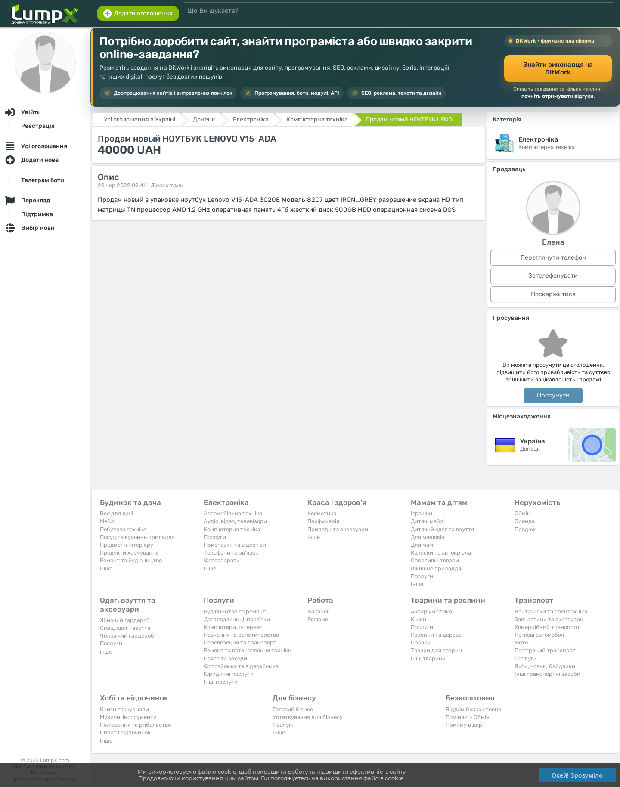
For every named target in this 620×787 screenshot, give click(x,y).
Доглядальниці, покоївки (237, 619)
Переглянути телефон (553, 257)
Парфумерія (323, 521)
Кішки (418, 619)
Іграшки (421, 513)
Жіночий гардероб (125, 620)
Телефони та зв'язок (231, 552)
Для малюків (427, 537)
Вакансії (318, 611)
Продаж (525, 529)
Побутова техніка (123, 529)
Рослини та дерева (436, 635)
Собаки (421, 642)
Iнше (106, 568)
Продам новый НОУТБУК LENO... (411, 119)
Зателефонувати (553, 275)
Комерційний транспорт (547, 627)
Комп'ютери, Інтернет (233, 627)
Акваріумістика (431, 611)
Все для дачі (116, 513)
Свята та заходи (225, 658)
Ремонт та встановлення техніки (247, 650)
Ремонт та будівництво (131, 560)
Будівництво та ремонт (235, 611)
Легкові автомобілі (539, 635)
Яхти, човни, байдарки (545, 666)
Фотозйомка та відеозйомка (241, 666)
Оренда (525, 521)
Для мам (422, 545)
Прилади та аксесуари (337, 529)
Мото (521, 642)
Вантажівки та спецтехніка (551, 611)
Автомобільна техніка (233, 513)
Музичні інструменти (128, 717)
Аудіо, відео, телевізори (235, 521)
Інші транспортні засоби (547, 674)
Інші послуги (221, 682)
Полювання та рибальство (135, 725)
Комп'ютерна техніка (232, 529)
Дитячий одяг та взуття (442, 529)
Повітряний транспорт (545, 650)
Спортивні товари (435, 560)
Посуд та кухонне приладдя (137, 537)
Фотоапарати (222, 560)
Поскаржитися (553, 294)
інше (106, 651)
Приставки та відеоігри (235, 545)
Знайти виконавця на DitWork (558, 68)
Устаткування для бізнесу (308, 717)
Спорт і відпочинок (125, 732)
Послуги (215, 537)
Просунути (553, 395)
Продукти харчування (129, 552)
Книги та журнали (124, 709)
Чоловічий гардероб (127, 635)
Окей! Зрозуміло (577, 775)
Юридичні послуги (229, 674)
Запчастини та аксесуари (549, 619)
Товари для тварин (436, 650)
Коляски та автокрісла (441, 552)
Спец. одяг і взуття (125, 628)
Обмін (522, 513)
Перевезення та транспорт (240, 642)
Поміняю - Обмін (468, 717)
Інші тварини (428, 658)
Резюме (317, 619)
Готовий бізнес (293, 709)
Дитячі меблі (428, 521)
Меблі (107, 521)
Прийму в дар (464, 725)
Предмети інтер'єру (126, 545)
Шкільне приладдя (436, 568)
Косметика (321, 513)
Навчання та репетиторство (241, 635)
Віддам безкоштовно (473, 709)
